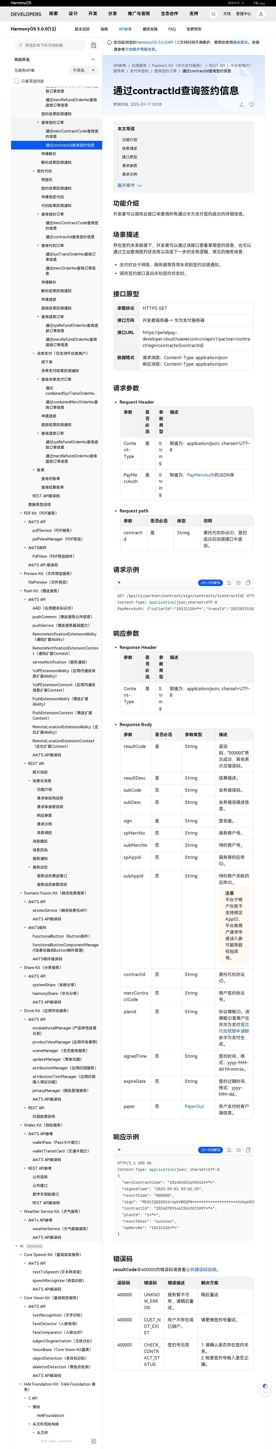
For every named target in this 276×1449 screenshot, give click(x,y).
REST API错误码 (46, 496)
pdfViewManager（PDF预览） (59, 539)
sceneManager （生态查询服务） (61, 1051)
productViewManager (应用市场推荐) (65, 1042)
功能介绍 (44, 789)
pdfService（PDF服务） (53, 530)
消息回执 (40, 850)
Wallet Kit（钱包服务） (44, 1125)
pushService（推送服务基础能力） (62, 625)
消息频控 (44, 833)
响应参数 (44, 815)
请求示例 (44, 824)
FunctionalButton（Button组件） (62, 936)
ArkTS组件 (37, 548)
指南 (104, 29)
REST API (36, 763)
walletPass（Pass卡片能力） (57, 1142)
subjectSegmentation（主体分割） (63, 1341)
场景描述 (129, 148)
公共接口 (40, 1185)
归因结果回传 (44, 1116)
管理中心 (243, 14)
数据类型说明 (39, 504)
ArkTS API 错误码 (43, 565)
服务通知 (40, 858)
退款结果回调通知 (56, 308)
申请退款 (48, 299)
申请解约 (48, 154)
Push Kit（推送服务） (42, 591)
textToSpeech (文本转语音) (57, 1272)
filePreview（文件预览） (49, 582)
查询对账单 (50, 479)
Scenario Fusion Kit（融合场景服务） (56, 893)
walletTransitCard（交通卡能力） (62, 1151)
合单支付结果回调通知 (60, 371)
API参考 (125, 29)
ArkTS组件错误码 (47, 959)
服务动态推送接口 (52, 876)
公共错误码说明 (201, 1269)
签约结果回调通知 (56, 114)
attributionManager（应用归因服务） (65, 1068)
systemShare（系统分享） (55, 985)
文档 (227, 14)
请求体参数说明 (50, 807)
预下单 (47, 362)
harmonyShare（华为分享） (57, 993)
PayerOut (194, 1106)
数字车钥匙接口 (46, 1194)
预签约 (47, 180)
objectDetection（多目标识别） (61, 1358)
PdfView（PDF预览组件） (55, 556)
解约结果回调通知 (56, 162)
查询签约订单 (52, 122)
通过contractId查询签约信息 (70, 145)
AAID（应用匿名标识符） (54, 608)
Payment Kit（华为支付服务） (178, 65)
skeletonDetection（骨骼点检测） (62, 1367)
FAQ (172, 29)
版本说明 (82, 29)
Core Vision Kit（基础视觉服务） (52, 1298)
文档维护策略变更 (140, 49)
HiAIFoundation (50, 1415)
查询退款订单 (52, 317)
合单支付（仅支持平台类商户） (63, 353)
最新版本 (240, 42)
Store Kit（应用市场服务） (47, 1011)
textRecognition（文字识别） (58, 1315)
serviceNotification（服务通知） (61, 662)
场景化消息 (42, 781)
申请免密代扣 (52, 197)
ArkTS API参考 (40, 1134)
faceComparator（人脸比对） (59, 1332)
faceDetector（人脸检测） (56, 1324)
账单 (40, 470)
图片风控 (40, 772)
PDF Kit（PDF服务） (41, 513)
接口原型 (129, 157)
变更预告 (194, 29)
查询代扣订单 (52, 245)
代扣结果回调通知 (56, 205)
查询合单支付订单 (56, 379)
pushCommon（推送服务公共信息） (63, 617)
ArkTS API (37, 522)
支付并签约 (139, 71)
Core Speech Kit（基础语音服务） (53, 1255)
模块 (36, 1407)
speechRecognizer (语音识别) (58, 1280)
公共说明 (40, 1177)
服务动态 (40, 867)
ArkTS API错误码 (47, 755)
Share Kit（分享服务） (43, 967)
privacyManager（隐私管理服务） (62, 1091)
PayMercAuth (201, 475)
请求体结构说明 (50, 798)
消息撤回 (40, 841)
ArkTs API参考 (40, 1220)
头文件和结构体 (46, 1424)
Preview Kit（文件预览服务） (49, 574)
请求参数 (129, 166)
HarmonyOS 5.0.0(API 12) (158, 42)
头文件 (42, 1433)
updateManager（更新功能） (58, 1059)
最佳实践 (150, 29)
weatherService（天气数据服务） (61, 1229)
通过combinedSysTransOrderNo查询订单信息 (72, 393)
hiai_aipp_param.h (56, 1441)
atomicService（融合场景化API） (61, 910)
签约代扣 (44, 171)
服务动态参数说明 (52, 884)
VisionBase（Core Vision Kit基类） (63, 1350)
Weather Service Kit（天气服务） (53, 1211)
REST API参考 (40, 1168)
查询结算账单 (52, 487)
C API (32, 1398)
